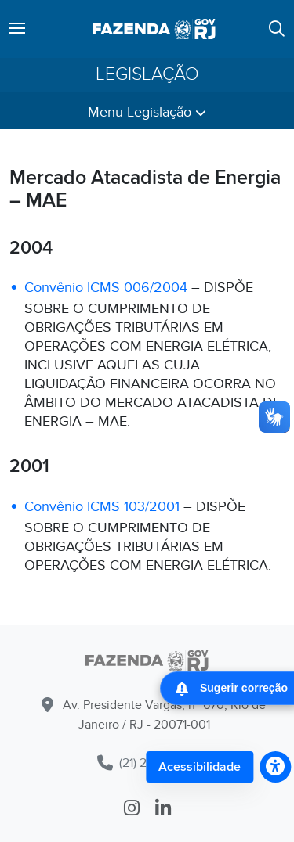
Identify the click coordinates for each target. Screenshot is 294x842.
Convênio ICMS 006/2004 (105, 287)
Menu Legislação (147, 112)
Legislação (147, 74)
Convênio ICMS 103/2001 (102, 506)
